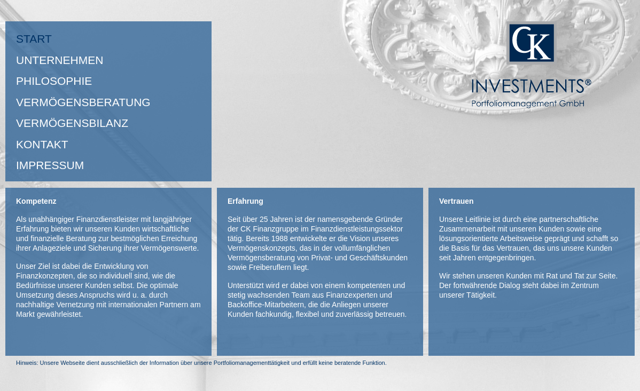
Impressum (50, 165)
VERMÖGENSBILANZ (72, 123)
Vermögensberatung (83, 102)
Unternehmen (59, 60)
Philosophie (54, 81)
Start (34, 39)
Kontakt (42, 144)
